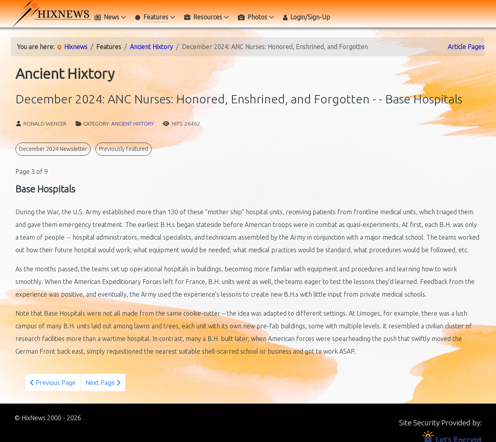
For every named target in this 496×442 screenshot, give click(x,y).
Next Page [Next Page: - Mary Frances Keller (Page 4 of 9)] (103, 382)
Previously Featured (123, 149)
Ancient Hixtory (132, 123)
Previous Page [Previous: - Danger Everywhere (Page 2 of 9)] (53, 382)
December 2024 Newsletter (53, 149)
